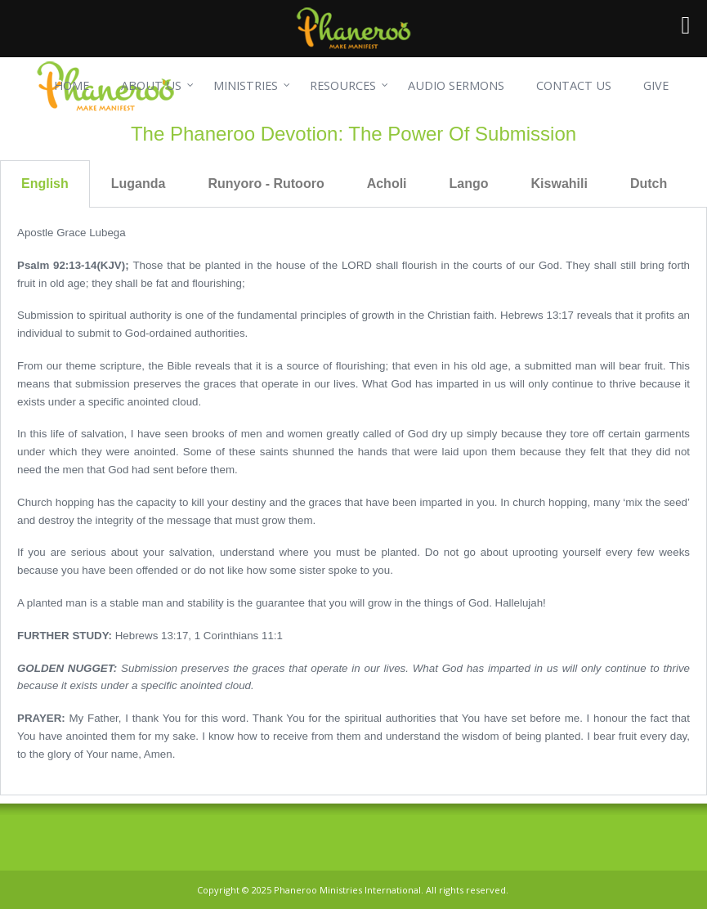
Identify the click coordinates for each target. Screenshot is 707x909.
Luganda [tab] (138, 183)
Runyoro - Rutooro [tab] (266, 183)
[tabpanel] (353, 501)
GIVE (656, 85)
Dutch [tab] (648, 183)
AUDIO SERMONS (456, 85)
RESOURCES (343, 85)
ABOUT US (151, 85)
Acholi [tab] (387, 183)
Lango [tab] (469, 183)
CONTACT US (573, 85)
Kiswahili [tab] (559, 183)
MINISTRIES (245, 85)
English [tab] (45, 183)
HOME (71, 85)
